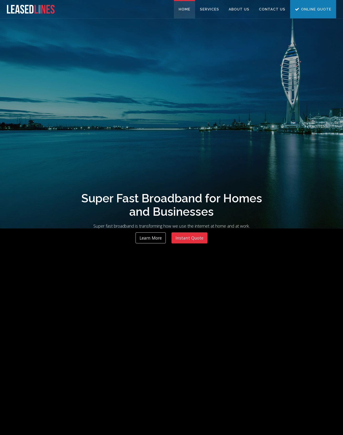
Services (209, 9)
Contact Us (272, 9)
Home (184, 9)
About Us (239, 9)
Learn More (151, 238)
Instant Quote (189, 238)
